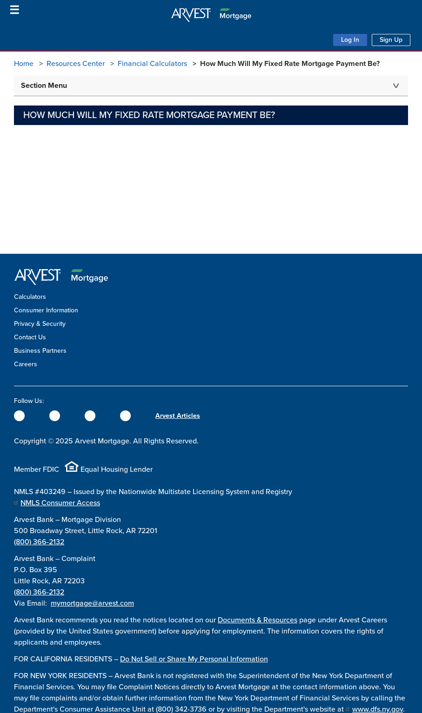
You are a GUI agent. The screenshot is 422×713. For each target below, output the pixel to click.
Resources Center (76, 63)
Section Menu (44, 85)
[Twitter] (54, 415)
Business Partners (40, 351)
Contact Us (30, 337)
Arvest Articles (177, 416)
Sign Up (391, 40)
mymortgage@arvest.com (92, 603)
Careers (25, 364)
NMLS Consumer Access (60, 503)
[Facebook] (19, 415)
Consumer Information (46, 310)
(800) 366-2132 (39, 542)
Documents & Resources (257, 620)
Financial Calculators (152, 63)
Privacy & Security (40, 324)
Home (23, 63)
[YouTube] (125, 415)
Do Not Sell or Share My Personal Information (194, 659)
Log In (350, 40)
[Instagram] (90, 415)
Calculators (30, 297)
